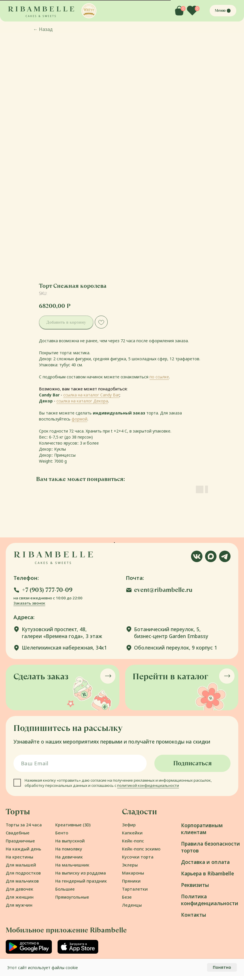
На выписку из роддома (80, 873)
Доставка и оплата (205, 862)
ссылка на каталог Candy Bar (91, 395)
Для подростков (23, 873)
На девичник (69, 857)
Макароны (133, 873)
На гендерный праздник (81, 881)
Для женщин (20, 897)
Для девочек (19, 889)
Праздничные (20, 841)
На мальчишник (72, 865)
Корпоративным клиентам (202, 829)
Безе (127, 897)
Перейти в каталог (170, 676)
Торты (18, 811)
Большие (65, 889)
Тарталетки (135, 889)
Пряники (131, 881)
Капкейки (132, 833)
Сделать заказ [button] (40, 676)
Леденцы (132, 905)
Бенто (61, 833)
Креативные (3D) (72, 825)
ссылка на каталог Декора (82, 401)
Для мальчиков (22, 881)
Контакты (193, 915)
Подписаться (192, 763)
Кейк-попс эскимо (141, 849)
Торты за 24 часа (24, 825)
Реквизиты (195, 885)
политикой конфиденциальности (148, 785)
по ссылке (159, 377)
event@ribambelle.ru (163, 590)
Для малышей (21, 865)
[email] (80, 763)
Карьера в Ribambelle (207, 873)
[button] (89, 10)
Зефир (129, 825)
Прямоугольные (72, 897)
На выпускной (70, 841)
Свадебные (17, 833)
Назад (43, 29)
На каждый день (23, 849)
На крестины (19, 857)
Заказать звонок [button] (29, 603)
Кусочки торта (138, 857)
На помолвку (68, 849)
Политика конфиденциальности (209, 900)
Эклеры (130, 865)
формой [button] (79, 419)
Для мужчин (19, 905)
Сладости (139, 811)
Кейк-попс (133, 841)
